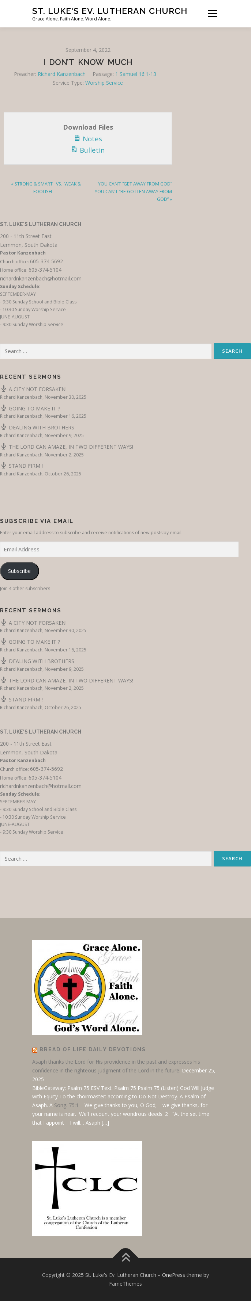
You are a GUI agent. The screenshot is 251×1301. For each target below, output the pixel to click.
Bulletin (88, 149)
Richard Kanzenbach (62, 73)
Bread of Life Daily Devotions (93, 1049)
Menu (212, 14)
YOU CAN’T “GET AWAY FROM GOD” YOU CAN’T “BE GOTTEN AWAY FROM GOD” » (133, 191)
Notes (88, 138)
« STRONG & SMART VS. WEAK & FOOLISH (46, 188)
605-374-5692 (46, 261)
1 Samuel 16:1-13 (135, 73)
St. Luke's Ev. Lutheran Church (109, 11)
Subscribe (19, 570)
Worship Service (104, 82)
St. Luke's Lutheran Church (40, 224)
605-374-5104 (45, 269)
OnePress (173, 1274)
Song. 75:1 (66, 1105)
